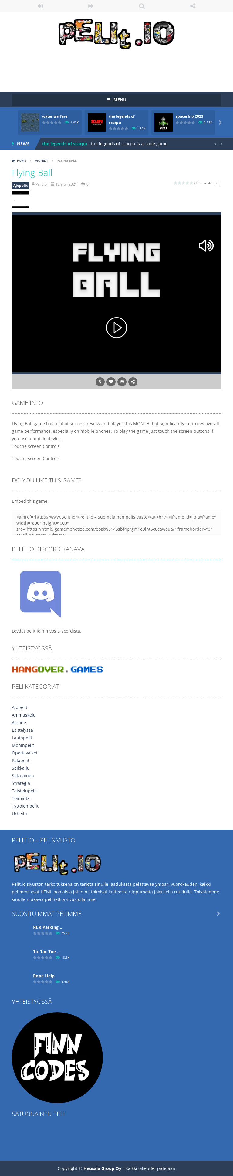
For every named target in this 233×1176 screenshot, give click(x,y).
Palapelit (20, 760)
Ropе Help (44, 976)
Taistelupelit (24, 791)
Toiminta (21, 798)
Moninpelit (23, 745)
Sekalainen (23, 775)
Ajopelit (41, 160)
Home (21, 160)
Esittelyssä (22, 730)
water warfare (54, 116)
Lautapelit (22, 738)
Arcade (19, 722)
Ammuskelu (24, 715)
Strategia (21, 783)
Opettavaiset (25, 753)
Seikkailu (21, 768)
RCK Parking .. (47, 927)
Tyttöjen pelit (25, 806)
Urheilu (19, 813)
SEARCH (142, 6)
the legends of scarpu (64, 143)
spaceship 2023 (189, 116)
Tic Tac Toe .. (46, 951)
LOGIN (40, 6)
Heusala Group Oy (102, 1168)
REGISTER (91, 6)
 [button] (122, 381)
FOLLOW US (193, 6)
